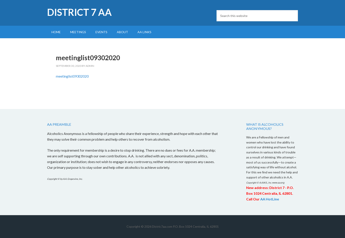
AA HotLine (269, 199)
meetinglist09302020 (72, 76)
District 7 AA (79, 12)
